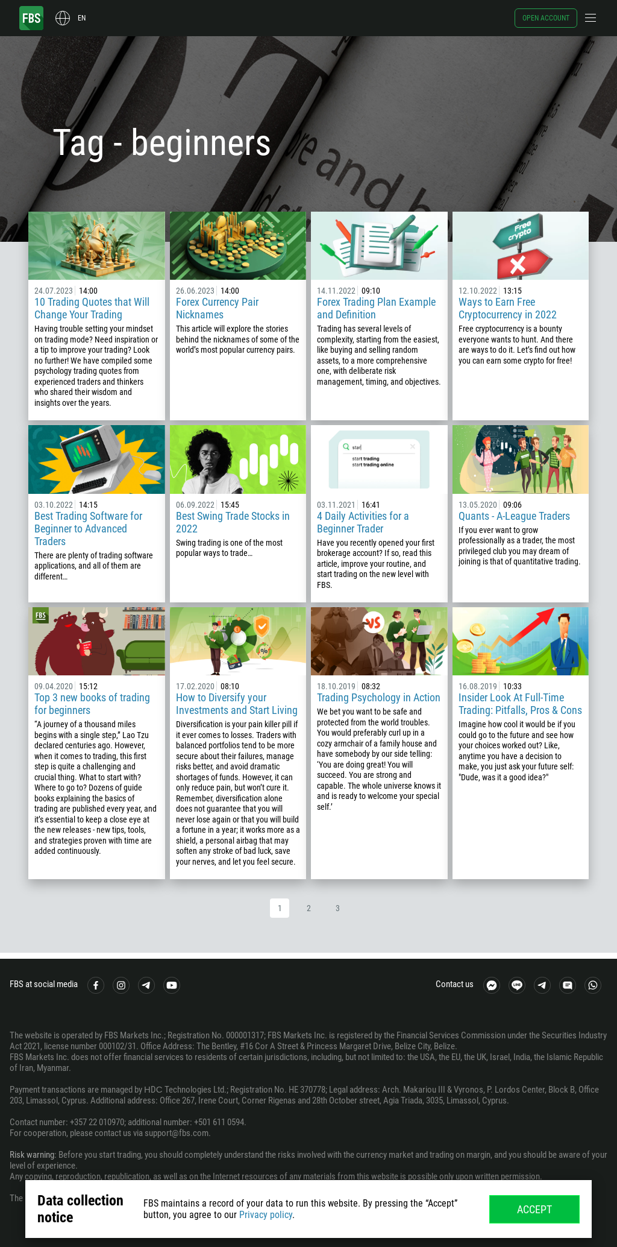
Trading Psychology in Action (378, 697)
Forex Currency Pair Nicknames (217, 308)
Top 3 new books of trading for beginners (92, 703)
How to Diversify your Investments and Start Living (237, 703)
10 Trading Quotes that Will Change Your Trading (91, 308)
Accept (534, 1209)
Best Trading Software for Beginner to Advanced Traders (88, 529)
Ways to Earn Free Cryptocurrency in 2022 (508, 308)
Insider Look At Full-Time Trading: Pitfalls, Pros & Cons (520, 703)
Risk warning (32, 1154)
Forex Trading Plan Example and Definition (376, 308)
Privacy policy (265, 1214)
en (82, 18)
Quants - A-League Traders (514, 516)
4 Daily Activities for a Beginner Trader (363, 522)
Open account (545, 18)
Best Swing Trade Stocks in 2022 (233, 522)
